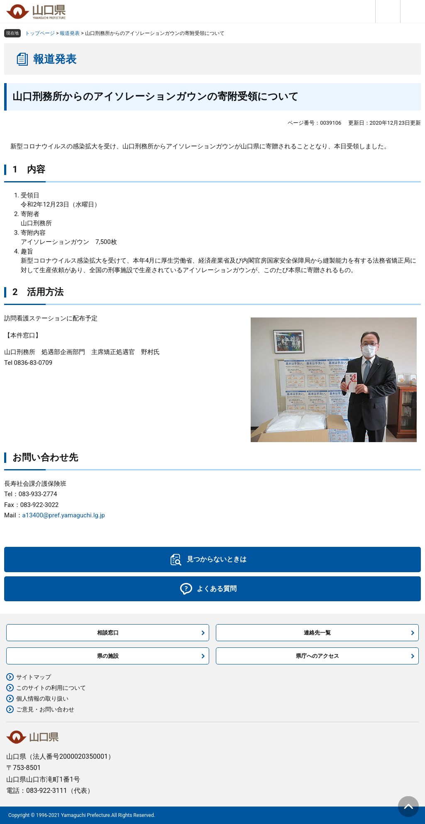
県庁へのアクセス (317, 656)
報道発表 (70, 33)
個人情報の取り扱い (42, 698)
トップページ (40, 33)
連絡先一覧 (317, 633)
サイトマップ (33, 677)
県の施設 (108, 656)
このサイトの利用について (51, 687)
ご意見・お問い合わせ (45, 709)
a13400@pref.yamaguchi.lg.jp (63, 515)
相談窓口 (108, 633)
